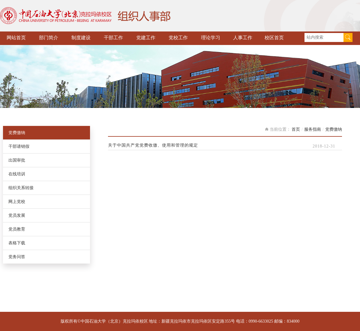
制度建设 (81, 37)
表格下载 (16, 243)
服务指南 (312, 129)
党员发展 (16, 215)
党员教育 (16, 229)
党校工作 (178, 37)
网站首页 (16, 37)
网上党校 (16, 201)
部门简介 (48, 37)
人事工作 (242, 37)
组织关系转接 (21, 188)
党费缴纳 (16, 132)
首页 (296, 129)
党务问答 (16, 257)
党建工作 (145, 37)
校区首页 (274, 37)
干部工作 (113, 37)
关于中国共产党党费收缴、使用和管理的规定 (153, 145)
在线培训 (16, 174)
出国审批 (16, 160)
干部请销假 (18, 146)
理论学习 (210, 37)
